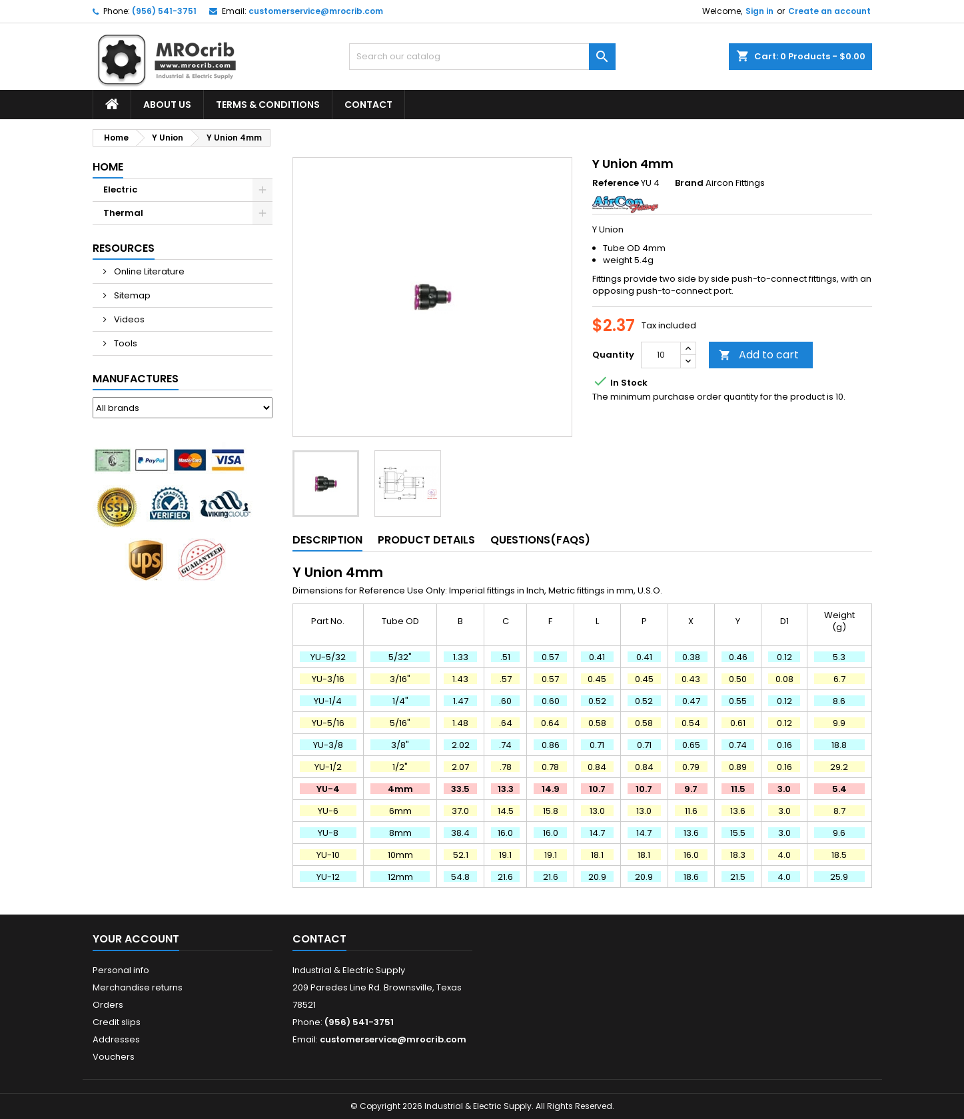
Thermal (123, 212)
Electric (120, 189)
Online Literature (148, 271)
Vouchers (114, 1056)
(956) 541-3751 (164, 11)
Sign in (759, 11)
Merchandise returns (138, 987)
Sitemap (131, 295)
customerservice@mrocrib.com (315, 11)
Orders (108, 1004)
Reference (615, 183)
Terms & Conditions (268, 104)
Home (108, 167)
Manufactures (136, 378)
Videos (128, 319)
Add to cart (759, 354)
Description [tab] (327, 540)
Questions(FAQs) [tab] (540, 540)
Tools (124, 343)
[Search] (482, 56)
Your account (136, 938)
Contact (368, 104)
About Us (167, 104)
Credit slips (117, 1022)
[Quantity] (661, 355)
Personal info (121, 970)
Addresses (116, 1039)
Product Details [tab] (426, 540)
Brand (689, 183)
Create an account (829, 11)
